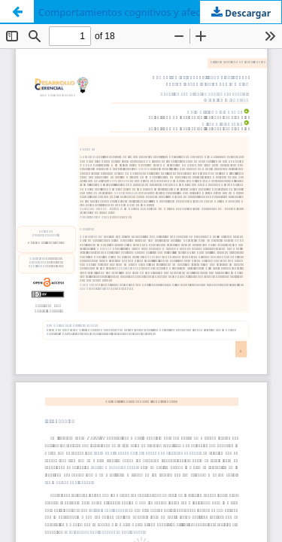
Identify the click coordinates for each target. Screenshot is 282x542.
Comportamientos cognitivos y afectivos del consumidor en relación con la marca (159, 12)
